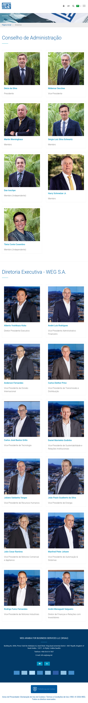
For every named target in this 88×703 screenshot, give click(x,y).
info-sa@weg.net (46, 655)
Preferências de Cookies (46, 689)
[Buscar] (73, 6)
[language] (78, 6)
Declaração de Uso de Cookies (32, 697)
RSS (72, 697)
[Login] (64, 6)
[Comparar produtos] (68, 6)
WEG (5, 6)
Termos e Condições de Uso (57, 697)
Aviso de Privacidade (10, 697)
